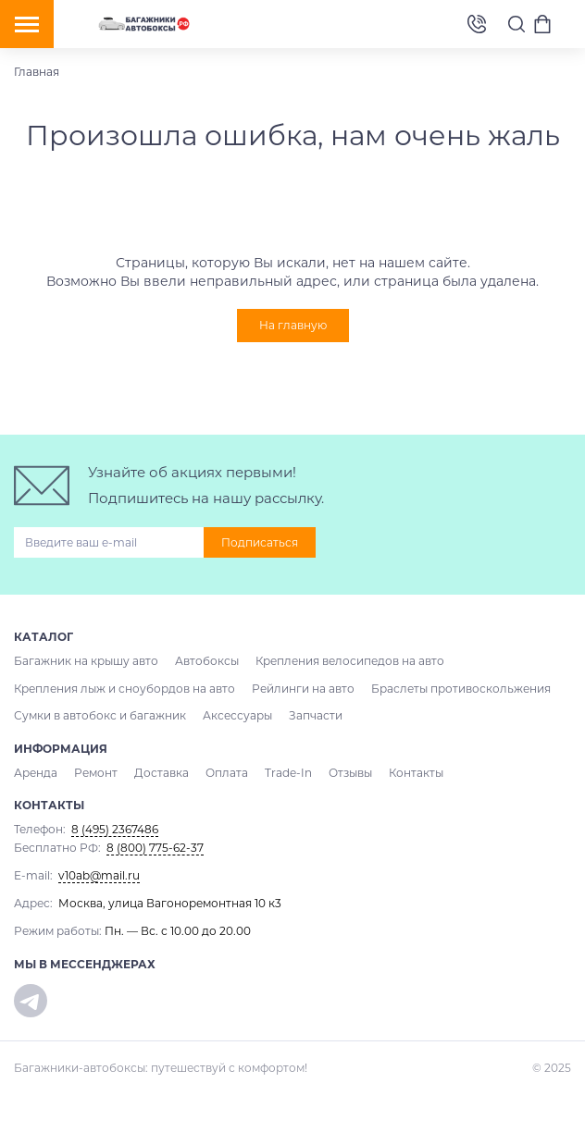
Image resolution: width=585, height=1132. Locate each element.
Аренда (35, 773)
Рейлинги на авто (303, 688)
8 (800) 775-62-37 (155, 848)
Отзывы (350, 773)
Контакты (416, 773)
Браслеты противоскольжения (461, 688)
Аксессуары (237, 715)
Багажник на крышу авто (86, 661)
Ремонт (96, 773)
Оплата (226, 773)
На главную (293, 325)
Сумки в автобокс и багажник (100, 715)
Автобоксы (207, 661)
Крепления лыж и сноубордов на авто (124, 688)
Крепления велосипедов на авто (349, 661)
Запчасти (315, 715)
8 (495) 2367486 (476, 24)
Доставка (161, 773)
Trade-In (288, 773)
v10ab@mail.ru (99, 875)
